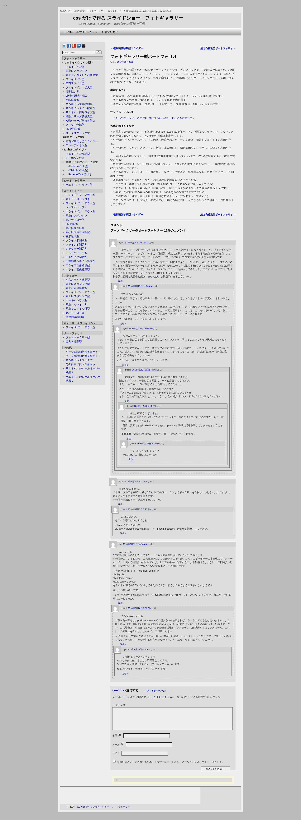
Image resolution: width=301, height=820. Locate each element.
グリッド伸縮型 (75, 124)
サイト (116, 758)
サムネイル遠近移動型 (79, 103)
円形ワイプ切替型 (76, 257)
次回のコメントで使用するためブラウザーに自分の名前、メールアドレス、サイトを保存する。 (170, 766)
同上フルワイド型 (76, 304)
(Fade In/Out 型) (77, 166)
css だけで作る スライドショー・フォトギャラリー (128, 18)
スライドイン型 (75, 79)
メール (118, 749)
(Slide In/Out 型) (77, 170)
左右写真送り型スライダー (82, 141)
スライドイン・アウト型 (80, 211)
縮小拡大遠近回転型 (78, 232)
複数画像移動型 (75, 316)
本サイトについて (87, 31)
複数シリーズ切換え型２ (80, 120)
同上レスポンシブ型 (78, 283)
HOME (68, 31)
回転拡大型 (72, 99)
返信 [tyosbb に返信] (123, 323)
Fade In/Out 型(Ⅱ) (78, 174)
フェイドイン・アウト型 (80, 194)
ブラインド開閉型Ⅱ (78, 244)
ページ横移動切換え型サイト (83, 355)
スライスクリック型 (78, 133)
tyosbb (117, 690)
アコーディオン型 (76, 145)
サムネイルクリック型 (79, 184)
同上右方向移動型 (76, 287)
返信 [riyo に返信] (121, 603)
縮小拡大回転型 (75, 227)
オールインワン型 (76, 300)
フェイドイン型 (75, 66)
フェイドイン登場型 (78, 153)
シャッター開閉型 (76, 248)
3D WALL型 (73, 128)
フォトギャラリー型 (78, 337)
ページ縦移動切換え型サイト (83, 351)
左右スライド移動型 (78, 279)
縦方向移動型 (74, 341)
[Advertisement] (130, 36)
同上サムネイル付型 (78, 308)
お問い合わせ (110, 31)
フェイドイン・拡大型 (79, 87)
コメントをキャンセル (155, 690)
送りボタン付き (75, 157)
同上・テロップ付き (78, 198)
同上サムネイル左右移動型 (82, 74)
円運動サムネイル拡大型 (80, 261)
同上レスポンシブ (76, 70)
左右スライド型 (75, 83)
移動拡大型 (72, 91)
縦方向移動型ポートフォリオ (218, 48)
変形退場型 (72, 236)
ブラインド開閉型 (76, 240)
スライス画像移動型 (78, 269)
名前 (117, 740)
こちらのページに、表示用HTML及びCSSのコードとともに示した (153, 117)
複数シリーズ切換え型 (79, 116)
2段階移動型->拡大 (77, 95)
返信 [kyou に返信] (121, 281)
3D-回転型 (72, 223)
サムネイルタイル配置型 (80, 108)
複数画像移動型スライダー (126, 48)
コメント (119, 705)
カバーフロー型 (75, 219)
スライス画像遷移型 (78, 265)
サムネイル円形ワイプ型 (80, 112)
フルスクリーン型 (76, 252)
